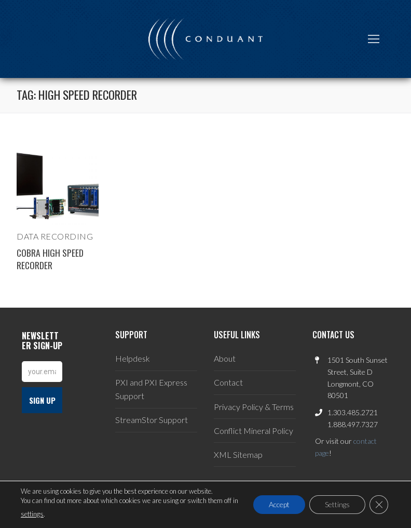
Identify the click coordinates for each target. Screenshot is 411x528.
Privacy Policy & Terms (254, 407)
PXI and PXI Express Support (151, 389)
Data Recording (55, 236)
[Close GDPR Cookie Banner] (378, 504)
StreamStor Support (151, 420)
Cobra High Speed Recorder (50, 259)
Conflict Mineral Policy (253, 430)
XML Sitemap (238, 454)
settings (32, 514)
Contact (228, 382)
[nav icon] (373, 39)
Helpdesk (132, 358)
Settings (337, 504)
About (225, 358)
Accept (279, 504)
